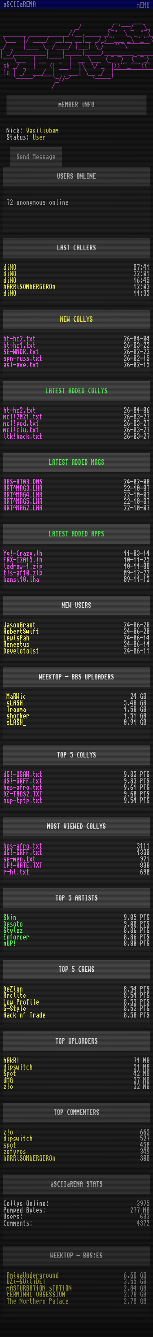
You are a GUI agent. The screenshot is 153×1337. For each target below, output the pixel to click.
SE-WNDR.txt (21, 352)
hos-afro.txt (22, 787)
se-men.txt (19, 859)
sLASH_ (16, 722)
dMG (8, 1080)
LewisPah (16, 638)
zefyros (14, 1151)
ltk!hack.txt (22, 436)
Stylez (13, 930)
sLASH (15, 703)
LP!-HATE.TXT (22, 865)
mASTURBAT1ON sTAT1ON (39, 1288)
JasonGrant (19, 625)
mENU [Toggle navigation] (143, 5)
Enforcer (16, 937)
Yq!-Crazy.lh (22, 553)
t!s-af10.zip (22, 573)
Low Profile (21, 1002)
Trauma (16, 709)
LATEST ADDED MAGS (76, 462)
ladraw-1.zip (22, 566)
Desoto (13, 924)
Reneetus (16, 644)
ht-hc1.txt (19, 345)
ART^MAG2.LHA (22, 508)
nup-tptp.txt (22, 800)
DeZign (13, 989)
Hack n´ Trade (24, 1015)
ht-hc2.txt (19, 339)
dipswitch (18, 1067)
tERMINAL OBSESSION (36, 1294)
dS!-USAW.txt (22, 774)
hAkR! (11, 1060)
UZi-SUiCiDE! (26, 1281)
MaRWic (16, 696)
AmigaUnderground (33, 1275)
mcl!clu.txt (21, 430)
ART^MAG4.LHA (22, 495)
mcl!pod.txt (21, 423)
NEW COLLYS (76, 319)
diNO (9, 267)
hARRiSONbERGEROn (29, 287)
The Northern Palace (38, 1301)
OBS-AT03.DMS (22, 482)
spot (9, 1145)
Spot (9, 1073)
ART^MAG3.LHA (22, 488)
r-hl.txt (16, 872)
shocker (18, 716)
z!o (8, 1086)
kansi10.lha (21, 579)
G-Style (14, 1008)
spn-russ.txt (22, 358)
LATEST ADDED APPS (76, 534)
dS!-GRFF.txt (22, 781)
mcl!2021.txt (22, 417)
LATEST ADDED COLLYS (77, 391)
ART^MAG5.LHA (22, 501)
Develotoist (21, 651)
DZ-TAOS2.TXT (22, 794)
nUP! (9, 943)
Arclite (14, 995)
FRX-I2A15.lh (22, 560)
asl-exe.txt (21, 365)
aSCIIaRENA (19, 4)
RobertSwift (21, 631)
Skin (9, 917)
